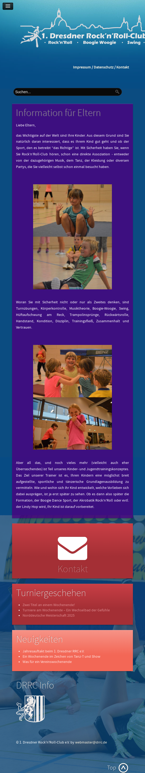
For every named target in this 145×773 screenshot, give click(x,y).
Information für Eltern (58, 113)
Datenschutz (103, 67)
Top (111, 768)
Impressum (82, 67)
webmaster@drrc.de (91, 742)
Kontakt (122, 67)
